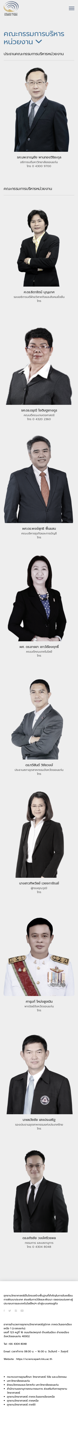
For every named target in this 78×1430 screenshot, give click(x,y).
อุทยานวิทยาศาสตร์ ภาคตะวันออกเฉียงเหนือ (31, 1397)
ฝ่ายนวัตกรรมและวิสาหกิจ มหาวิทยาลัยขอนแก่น (33, 1385)
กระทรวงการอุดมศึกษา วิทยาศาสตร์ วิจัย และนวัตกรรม (37, 1377)
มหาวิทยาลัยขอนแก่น (18, 1381)
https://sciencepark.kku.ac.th (34, 1359)
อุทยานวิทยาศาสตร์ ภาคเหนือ (23, 1401)
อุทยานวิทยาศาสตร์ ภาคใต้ (21, 1405)
